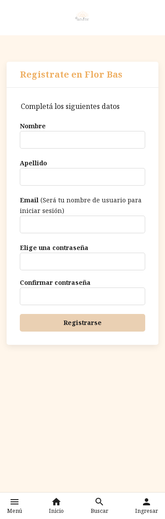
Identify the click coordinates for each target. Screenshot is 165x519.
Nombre (33, 126)
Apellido (33, 163)
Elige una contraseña (54, 247)
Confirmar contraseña (55, 282)
